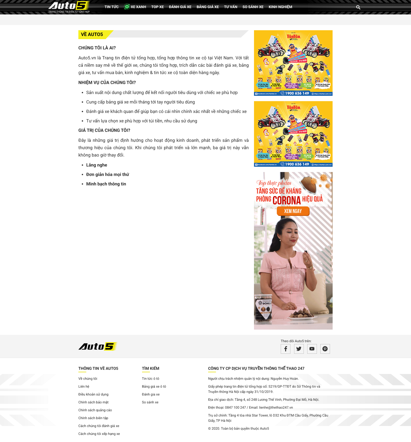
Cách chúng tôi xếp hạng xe (99, 434)
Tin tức (112, 7)
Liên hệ (83, 387)
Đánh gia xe (151, 395)
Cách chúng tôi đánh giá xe (98, 426)
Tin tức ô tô (150, 379)
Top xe (157, 7)
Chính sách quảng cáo (95, 410)
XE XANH (135, 7)
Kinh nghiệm (280, 7)
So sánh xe (252, 7)
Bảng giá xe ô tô (154, 387)
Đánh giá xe (180, 7)
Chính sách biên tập (93, 418)
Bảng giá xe (208, 7)
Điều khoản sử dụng (93, 395)
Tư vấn (230, 7)
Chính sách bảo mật (93, 402)
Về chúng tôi (87, 379)
